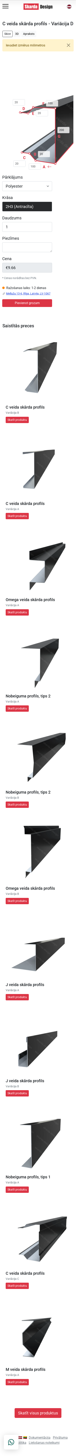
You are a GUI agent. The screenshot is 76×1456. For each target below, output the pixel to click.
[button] (69, 6)
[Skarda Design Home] (38, 6)
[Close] (68, 45)
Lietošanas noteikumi (44, 1443)
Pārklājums (12, 177)
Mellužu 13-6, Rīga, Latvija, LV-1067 (28, 293)
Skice (7, 33)
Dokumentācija (39, 1438)
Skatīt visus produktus (38, 1413)
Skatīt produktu (17, 419)
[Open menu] (5, 6)
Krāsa (7, 197)
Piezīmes (10, 238)
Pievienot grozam (27, 303)
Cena (7, 258)
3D (17, 33)
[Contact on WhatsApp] (11, 1442)
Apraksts (28, 33)
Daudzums (11, 218)
